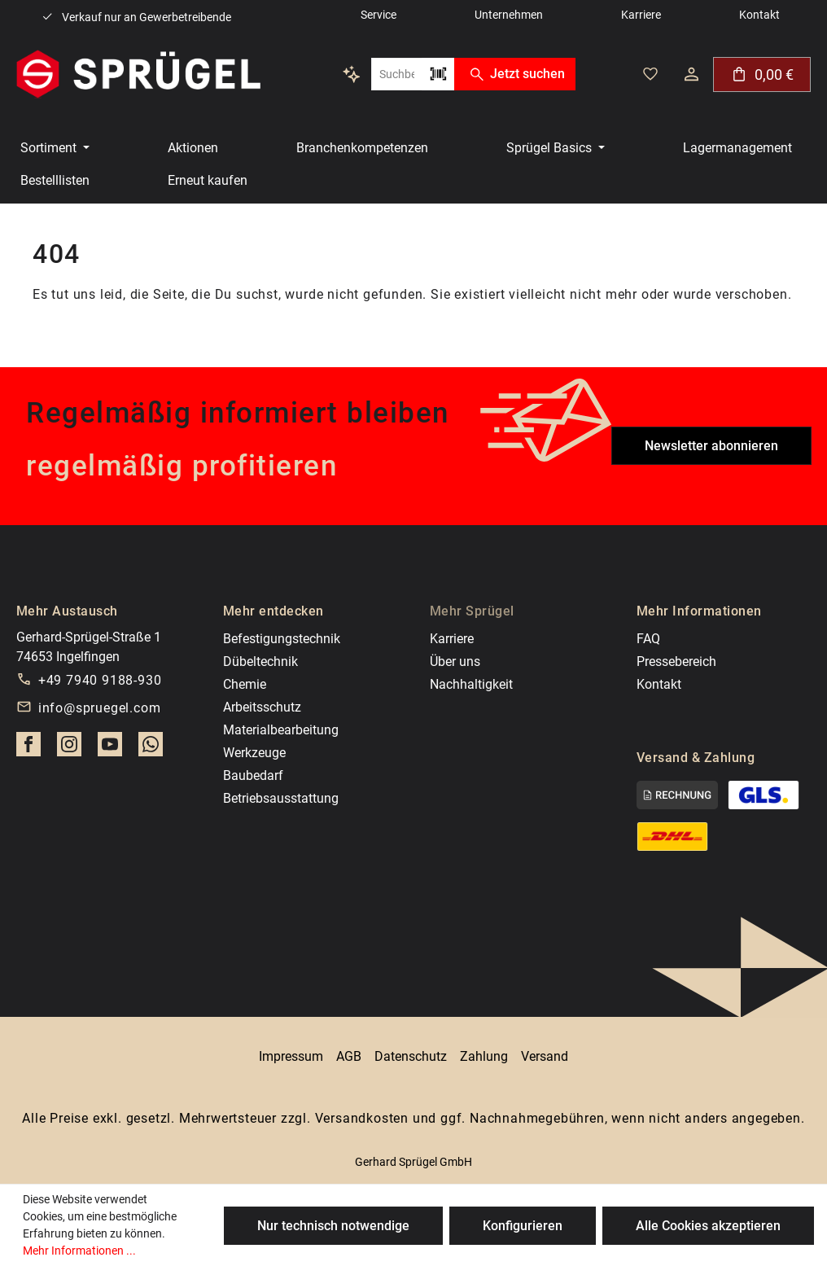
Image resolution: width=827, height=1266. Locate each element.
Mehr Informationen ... (79, 1250)
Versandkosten (362, 1118)
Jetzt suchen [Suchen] (514, 74)
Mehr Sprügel (472, 611)
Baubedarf (253, 775)
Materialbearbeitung (281, 730)
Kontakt (659, 684)
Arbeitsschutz (262, 707)
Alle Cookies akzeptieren (708, 1225)
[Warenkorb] (762, 74)
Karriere (452, 638)
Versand (544, 1056)
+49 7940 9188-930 (100, 680)
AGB (348, 1056)
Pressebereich (676, 661)
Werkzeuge (254, 752)
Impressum (291, 1056)
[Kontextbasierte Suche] (351, 74)
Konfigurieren (522, 1225)
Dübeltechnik (260, 661)
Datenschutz (410, 1056)
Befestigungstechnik (281, 638)
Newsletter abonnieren (711, 445)
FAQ (648, 638)
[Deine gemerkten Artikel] (650, 74)
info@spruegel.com (99, 708)
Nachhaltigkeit (471, 684)
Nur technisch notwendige (333, 1225)
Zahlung (484, 1056)
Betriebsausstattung (281, 798)
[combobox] (396, 74)
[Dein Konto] (691, 74)
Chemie (244, 684)
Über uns (455, 661)
